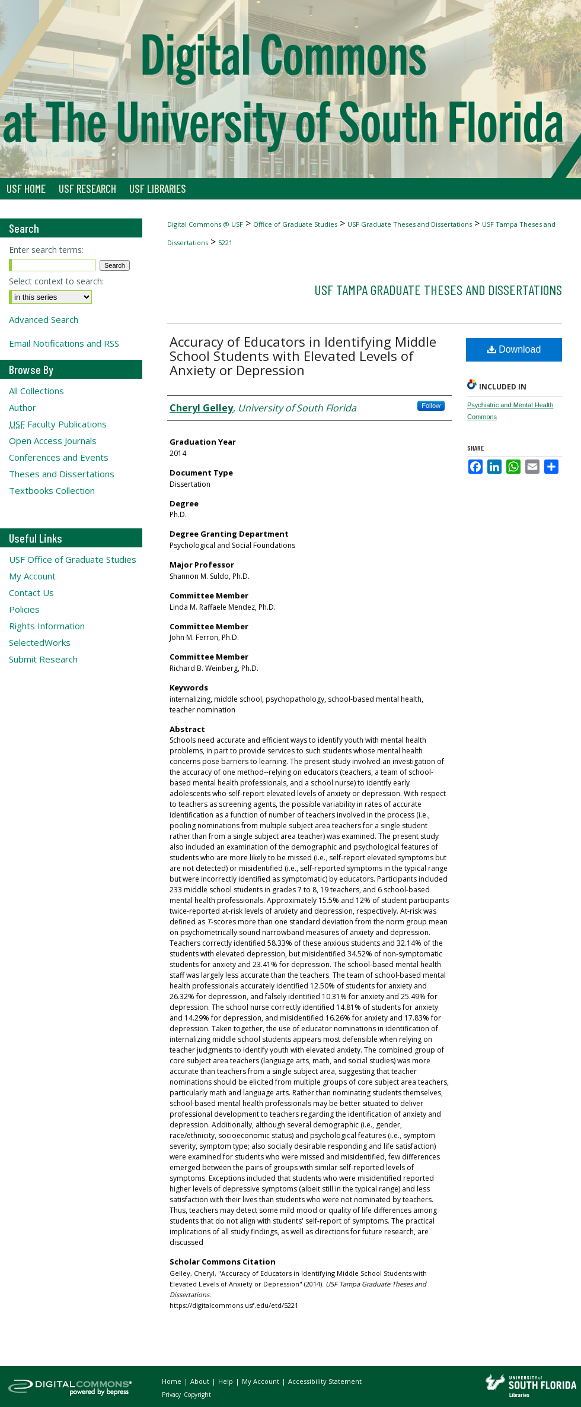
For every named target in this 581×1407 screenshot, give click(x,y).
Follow (431, 405)
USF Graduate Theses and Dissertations (409, 224)
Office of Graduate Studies (295, 224)
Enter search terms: (46, 249)
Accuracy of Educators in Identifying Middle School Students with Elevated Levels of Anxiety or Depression (303, 355)
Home (172, 1381)
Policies (24, 609)
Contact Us (31, 592)
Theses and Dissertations (61, 474)
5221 (225, 242)
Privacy (172, 1394)
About (200, 1381)
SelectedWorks (40, 642)
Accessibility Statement (325, 1381)
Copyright (197, 1394)
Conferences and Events (58, 457)
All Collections (36, 391)
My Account (32, 576)
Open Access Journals (53, 440)
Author (22, 407)
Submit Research (43, 659)
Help (226, 1381)
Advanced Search (43, 319)
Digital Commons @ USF (205, 224)
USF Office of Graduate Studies (72, 559)
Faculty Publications (58, 424)
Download (514, 349)
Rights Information (47, 626)
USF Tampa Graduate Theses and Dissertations (438, 289)
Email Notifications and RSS (64, 343)
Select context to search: (56, 281)
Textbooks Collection (52, 490)
